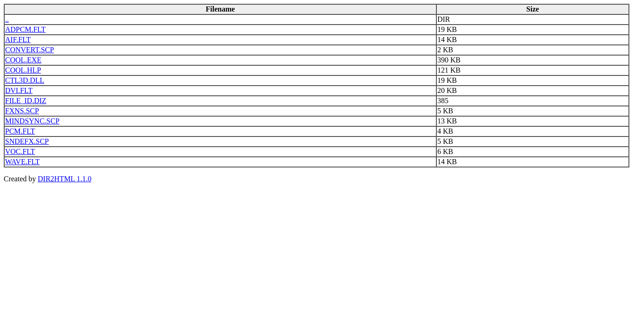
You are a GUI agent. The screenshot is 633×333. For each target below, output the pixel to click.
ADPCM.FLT (25, 29)
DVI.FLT (18, 90)
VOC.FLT (20, 151)
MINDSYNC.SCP (32, 121)
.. (7, 19)
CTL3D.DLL (24, 80)
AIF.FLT (17, 39)
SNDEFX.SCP (27, 141)
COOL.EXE (23, 60)
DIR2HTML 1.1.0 (64, 179)
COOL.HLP (23, 70)
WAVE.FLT (22, 162)
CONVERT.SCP (29, 50)
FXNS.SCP (22, 111)
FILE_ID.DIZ (25, 101)
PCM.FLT (20, 131)
